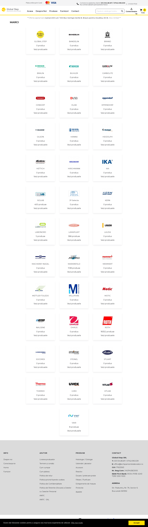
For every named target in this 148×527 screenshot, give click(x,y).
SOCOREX (40, 359)
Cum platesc (45, 472)
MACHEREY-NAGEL (40, 264)
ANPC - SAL (44, 500)
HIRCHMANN (74, 168)
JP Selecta (74, 200)
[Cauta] (110, 11)
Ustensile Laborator (83, 464)
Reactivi (79, 472)
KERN (107, 200)
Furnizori (64, 11)
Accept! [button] (137, 523)
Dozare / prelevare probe (86, 476)
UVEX (74, 391)
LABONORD (40, 232)
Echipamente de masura (86, 484)
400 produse (40, 204)
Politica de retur (46, 476)
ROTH (107, 327)
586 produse (74, 236)
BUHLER (74, 73)
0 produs (40, 45)
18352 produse (107, 332)
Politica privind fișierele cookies (52, 480)
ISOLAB (40, 200)
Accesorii (79, 468)
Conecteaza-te (9, 464)
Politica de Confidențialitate (51, 484)
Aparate (79, 492)
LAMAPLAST (74, 232)
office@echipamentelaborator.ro (128, 464)
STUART (107, 359)
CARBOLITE (107, 73)
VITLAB (107, 391)
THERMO (40, 391)
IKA (107, 168)
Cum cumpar (45, 468)
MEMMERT (108, 264)
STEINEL (74, 359)
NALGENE (40, 327)
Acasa (30, 11)
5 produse (40, 236)
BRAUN (40, 73)
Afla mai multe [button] (77, 523)
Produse (53, 11)
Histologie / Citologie (84, 459)
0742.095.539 (119, 3)
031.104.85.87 (106, 3)
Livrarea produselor (47, 459)
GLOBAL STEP (40, 41)
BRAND (107, 41)
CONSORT (40, 105)
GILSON (40, 137)
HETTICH (40, 168)
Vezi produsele (40, 49)
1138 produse (74, 268)
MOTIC (108, 296)
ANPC (42, 496)
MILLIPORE (74, 296)
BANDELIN (74, 41)
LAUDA (107, 232)
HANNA (74, 137)
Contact (75, 11)
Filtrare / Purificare (83, 480)
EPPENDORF (107, 105)
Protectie (79, 488)
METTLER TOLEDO (40, 296)
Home (6, 468)
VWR (74, 423)
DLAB (74, 105)
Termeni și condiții (47, 464)
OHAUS (74, 327)
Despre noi (41, 11)
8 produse (74, 427)
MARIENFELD (74, 264)
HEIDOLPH (108, 137)
